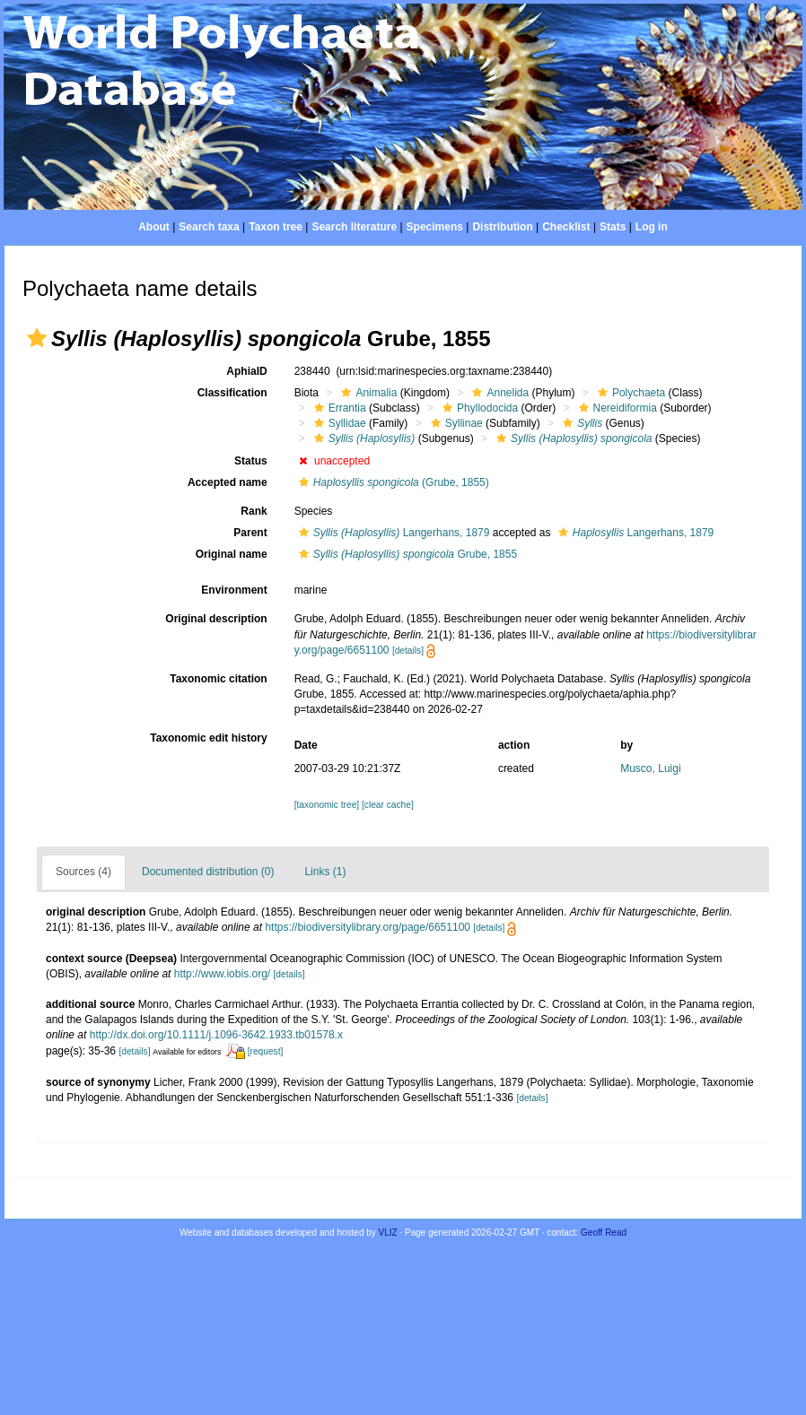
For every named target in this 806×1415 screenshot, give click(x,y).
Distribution (502, 227)
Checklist (566, 227)
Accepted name (227, 482)
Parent (250, 532)
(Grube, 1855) (391, 482)
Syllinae (454, 423)
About (154, 227)
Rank (254, 511)
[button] (36, 338)
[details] (408, 650)
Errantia (338, 408)
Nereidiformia (615, 408)
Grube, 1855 (405, 554)
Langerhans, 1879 (392, 532)
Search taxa (209, 227)
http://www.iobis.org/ (222, 974)
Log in (651, 227)
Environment (234, 590)
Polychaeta (629, 392)
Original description (216, 618)
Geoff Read (603, 1232)
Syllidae (338, 423)
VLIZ (388, 1232)
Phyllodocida (478, 408)
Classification (232, 392)
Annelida (498, 392)
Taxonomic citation (218, 679)
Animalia (367, 392)
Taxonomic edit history (208, 738)
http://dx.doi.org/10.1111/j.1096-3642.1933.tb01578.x (216, 1035)
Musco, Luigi (650, 768)
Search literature (354, 227)
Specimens (435, 227)
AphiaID (246, 371)
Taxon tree (275, 227)
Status (250, 461)
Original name (231, 554)
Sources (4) (83, 871)
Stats (613, 227)
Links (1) (325, 871)
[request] (266, 1051)
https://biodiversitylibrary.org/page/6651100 (367, 927)
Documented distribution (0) (208, 871)
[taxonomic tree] (326, 805)
